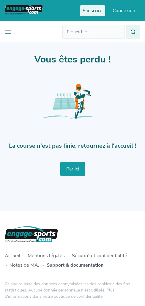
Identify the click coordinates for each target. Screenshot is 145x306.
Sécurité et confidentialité (99, 255)
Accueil (13, 255)
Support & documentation (75, 265)
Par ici (72, 169)
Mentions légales (46, 255)
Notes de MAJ (25, 265)
